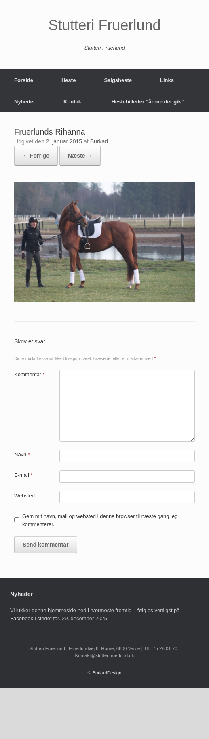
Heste (68, 80)
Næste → (80, 155)
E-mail (23, 475)
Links (167, 80)
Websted (24, 496)
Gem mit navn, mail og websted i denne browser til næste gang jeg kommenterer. (99, 520)
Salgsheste (118, 80)
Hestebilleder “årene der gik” (147, 102)
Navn (22, 454)
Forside (23, 80)
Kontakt (73, 102)
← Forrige (36, 155)
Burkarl (99, 141)
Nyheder (24, 102)
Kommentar (29, 374)
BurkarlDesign (106, 672)
